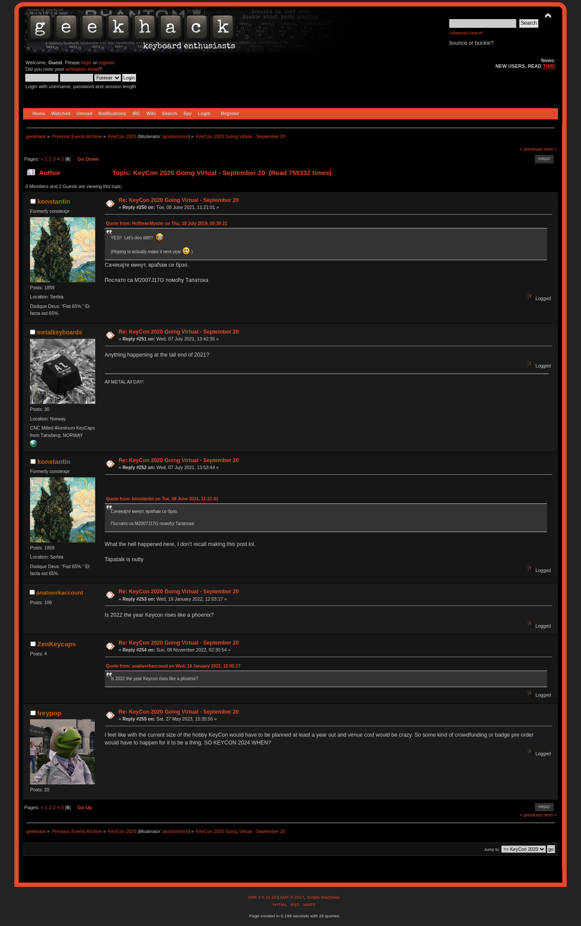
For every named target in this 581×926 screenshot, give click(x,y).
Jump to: (492, 849)
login (86, 62)
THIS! (549, 66)
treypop (49, 713)
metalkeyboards (59, 332)
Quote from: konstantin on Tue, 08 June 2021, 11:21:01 (162, 498)
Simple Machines (323, 897)
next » (550, 149)
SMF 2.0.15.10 (262, 897)
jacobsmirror (175, 136)
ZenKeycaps (56, 644)
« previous (531, 149)
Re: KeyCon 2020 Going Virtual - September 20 (179, 200)
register (107, 62)
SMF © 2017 (292, 897)
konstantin (53, 201)
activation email (82, 69)
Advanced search (466, 32)
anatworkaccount (59, 592)
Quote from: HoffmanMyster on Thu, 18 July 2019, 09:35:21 (166, 223)
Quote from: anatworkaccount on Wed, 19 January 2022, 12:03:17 (173, 666)
